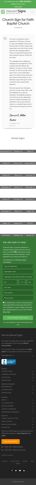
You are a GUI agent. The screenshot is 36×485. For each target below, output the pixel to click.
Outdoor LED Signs (7, 371)
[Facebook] (12, 470)
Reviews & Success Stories (9, 424)
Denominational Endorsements (10, 412)
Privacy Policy (6, 312)
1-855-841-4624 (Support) (13, 450)
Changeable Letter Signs (9, 374)
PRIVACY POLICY (15, 461)
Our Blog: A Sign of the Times (10, 418)
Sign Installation (6, 392)
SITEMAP (25, 461)
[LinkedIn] (24, 470)
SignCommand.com (7, 386)
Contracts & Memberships (9, 409)
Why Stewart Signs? (7, 403)
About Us (4, 400)
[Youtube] (20, 470)
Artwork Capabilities (8, 406)
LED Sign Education (7, 389)
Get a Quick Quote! (10, 441)
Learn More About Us (8, 355)
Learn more (18, 6)
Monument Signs (6, 380)
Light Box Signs (6, 377)
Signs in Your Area (7, 421)
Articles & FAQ (6, 427)
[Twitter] (16, 470)
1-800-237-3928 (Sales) (12, 447)
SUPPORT (4, 461)
